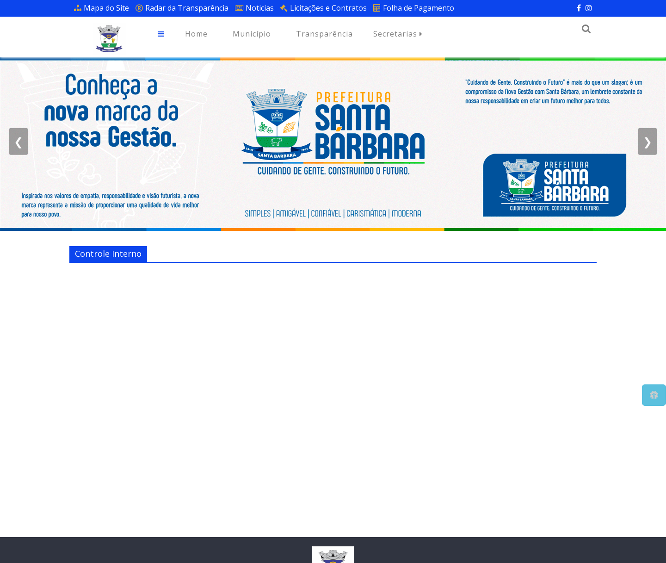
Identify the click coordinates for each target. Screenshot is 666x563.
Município (252, 34)
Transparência (324, 34)
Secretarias (398, 34)
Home (196, 34)
